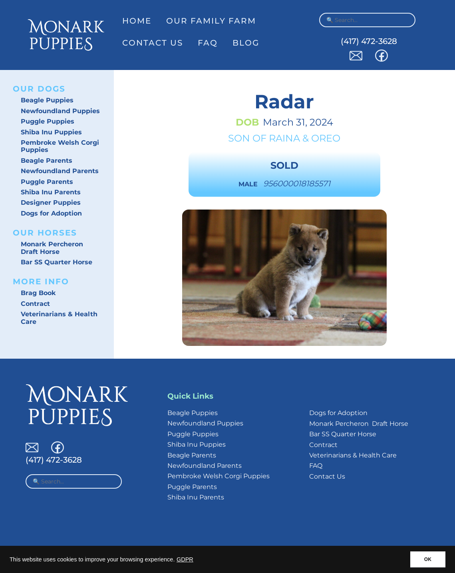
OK (427, 559)
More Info (41, 281)
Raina (284, 138)
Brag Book (38, 293)
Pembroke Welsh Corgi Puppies (60, 146)
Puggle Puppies (47, 121)
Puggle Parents (47, 182)
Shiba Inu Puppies (51, 132)
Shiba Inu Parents (51, 192)
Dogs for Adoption (51, 213)
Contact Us (152, 43)
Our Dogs (39, 89)
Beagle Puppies (47, 100)
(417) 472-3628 (369, 41)
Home (136, 21)
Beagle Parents (46, 160)
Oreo (325, 138)
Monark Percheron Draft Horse (52, 247)
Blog (245, 43)
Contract (35, 303)
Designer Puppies (51, 202)
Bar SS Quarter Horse (56, 262)
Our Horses (45, 233)
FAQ (208, 43)
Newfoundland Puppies (60, 111)
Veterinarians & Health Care (59, 317)
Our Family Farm (211, 21)
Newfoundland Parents (60, 171)
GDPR (185, 559)
